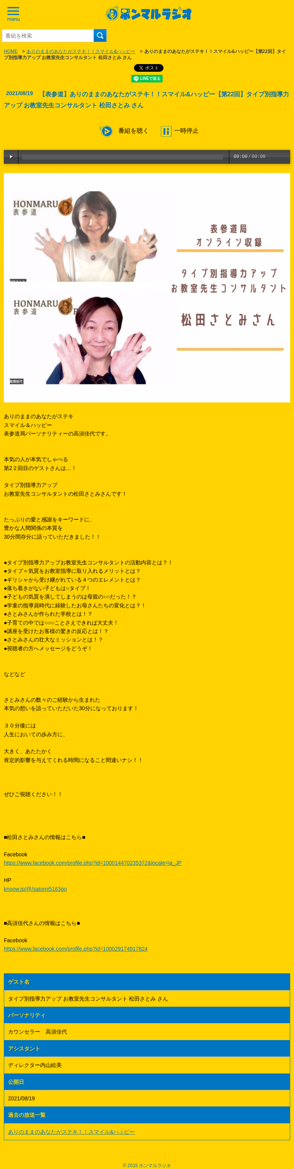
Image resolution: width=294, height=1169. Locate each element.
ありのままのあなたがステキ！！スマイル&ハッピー (80, 51)
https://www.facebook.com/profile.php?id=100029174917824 (76, 949)
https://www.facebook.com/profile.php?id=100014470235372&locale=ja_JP (93, 863)
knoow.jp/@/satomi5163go (35, 889)
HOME (11, 51)
